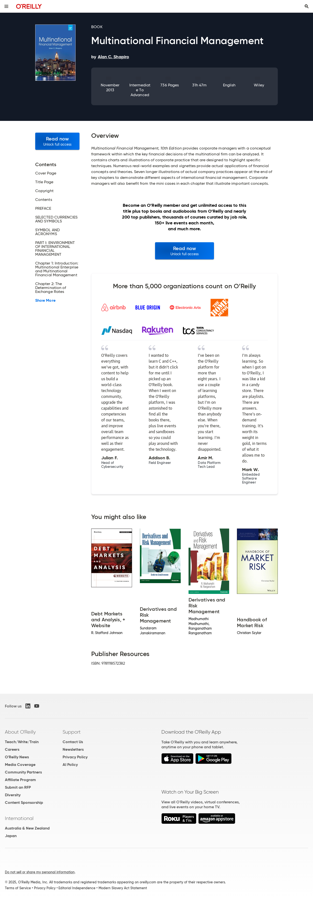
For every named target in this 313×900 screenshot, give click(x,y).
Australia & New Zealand (27, 828)
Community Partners (23, 772)
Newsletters (73, 749)
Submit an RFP (18, 787)
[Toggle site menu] (6, 6)
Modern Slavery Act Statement (123, 888)
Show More (45, 300)
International (19, 818)
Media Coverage (20, 764)
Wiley (259, 85)
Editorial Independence (76, 888)
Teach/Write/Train (22, 741)
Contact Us (73, 741)
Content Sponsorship (24, 802)
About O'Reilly (20, 732)
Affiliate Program (20, 779)
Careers (12, 749)
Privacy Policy (75, 757)
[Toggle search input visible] (307, 6)
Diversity (13, 794)
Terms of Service (18, 888)
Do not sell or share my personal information (40, 872)
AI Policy (70, 764)
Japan (11, 835)
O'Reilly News (17, 757)
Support (72, 732)
